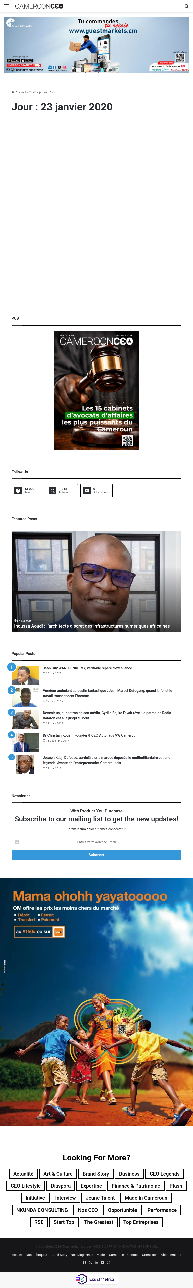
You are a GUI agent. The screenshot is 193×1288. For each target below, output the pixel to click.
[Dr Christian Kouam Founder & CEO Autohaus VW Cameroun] (25, 742)
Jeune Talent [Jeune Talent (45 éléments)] (100, 1198)
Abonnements (171, 1255)
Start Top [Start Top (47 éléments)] (64, 1222)
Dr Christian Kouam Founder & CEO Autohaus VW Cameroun (90, 735)
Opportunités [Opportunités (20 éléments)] (122, 1210)
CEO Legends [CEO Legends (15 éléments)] (165, 1174)
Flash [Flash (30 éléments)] (176, 1186)
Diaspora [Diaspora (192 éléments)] (61, 1186)
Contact (133, 1255)
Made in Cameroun (110, 1255)
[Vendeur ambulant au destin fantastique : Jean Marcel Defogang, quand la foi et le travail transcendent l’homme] (25, 697)
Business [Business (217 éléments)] (129, 1174)
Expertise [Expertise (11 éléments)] (91, 1186)
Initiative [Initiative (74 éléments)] (35, 1198)
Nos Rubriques (36, 1255)
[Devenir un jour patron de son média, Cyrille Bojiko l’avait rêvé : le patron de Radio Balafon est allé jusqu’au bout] (25, 719)
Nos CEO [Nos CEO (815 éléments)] (88, 1210)
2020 (32, 92)
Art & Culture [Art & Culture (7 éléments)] (58, 1174)
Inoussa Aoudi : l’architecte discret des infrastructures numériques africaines (92, 626)
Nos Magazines (82, 1255)
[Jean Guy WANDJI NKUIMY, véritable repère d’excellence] (25, 675)
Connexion (149, 1255)
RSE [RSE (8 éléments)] (38, 1222)
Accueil (19, 92)
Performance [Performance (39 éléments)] (162, 1210)
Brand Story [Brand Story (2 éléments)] (96, 1174)
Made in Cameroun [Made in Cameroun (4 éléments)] (146, 1198)
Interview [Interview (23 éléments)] (65, 1198)
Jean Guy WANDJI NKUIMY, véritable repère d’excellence (87, 668)
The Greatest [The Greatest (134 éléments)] (98, 1222)
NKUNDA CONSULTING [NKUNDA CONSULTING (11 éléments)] (42, 1210)
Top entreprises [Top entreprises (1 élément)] (141, 1222)
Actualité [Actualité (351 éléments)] (23, 1174)
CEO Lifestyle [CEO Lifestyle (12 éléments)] (26, 1186)
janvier (44, 92)
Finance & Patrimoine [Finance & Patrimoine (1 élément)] (136, 1186)
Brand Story (59, 1255)
